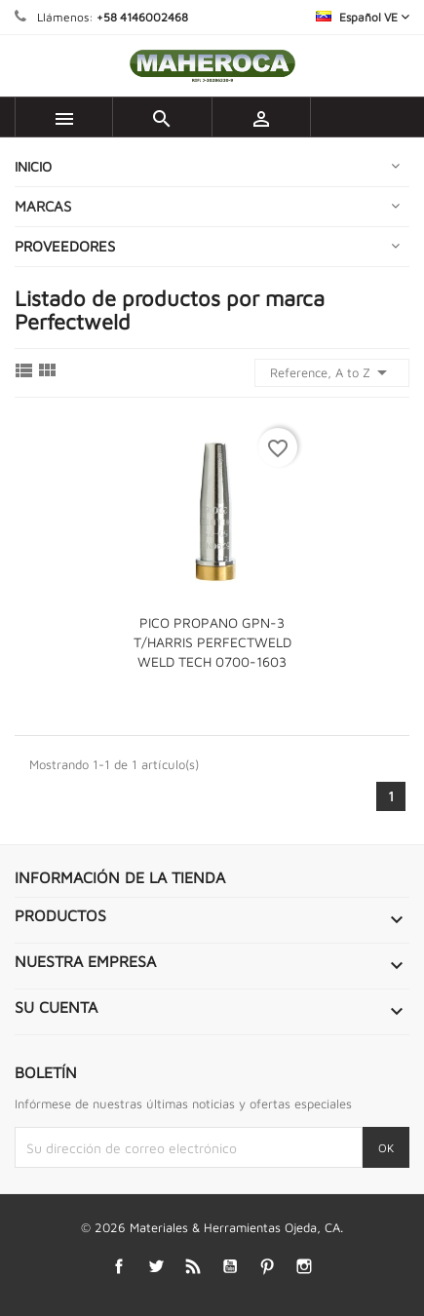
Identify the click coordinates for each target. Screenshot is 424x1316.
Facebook (118, 1266)
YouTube (229, 1266)
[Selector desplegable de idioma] (362, 17)
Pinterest (266, 1266)
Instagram (303, 1266)
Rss (192, 1266)
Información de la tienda (120, 877)
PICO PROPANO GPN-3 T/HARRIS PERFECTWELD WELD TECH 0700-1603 (212, 642)
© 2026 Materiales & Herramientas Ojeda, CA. (212, 1227)
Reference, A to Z (332, 372)
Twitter (155, 1266)
